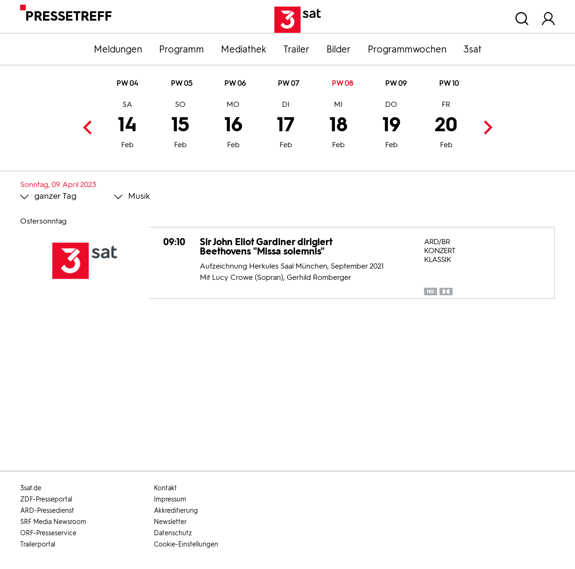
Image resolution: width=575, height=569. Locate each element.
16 (233, 125)
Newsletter (170, 522)
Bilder (338, 49)
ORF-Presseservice (48, 533)
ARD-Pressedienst (47, 511)
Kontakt (165, 488)
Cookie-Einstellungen (186, 544)
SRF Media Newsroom (53, 522)
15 (180, 125)
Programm (181, 49)
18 (338, 125)
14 (127, 125)
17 (286, 125)
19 (391, 125)
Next (485, 127)
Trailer (296, 49)
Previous (90, 127)
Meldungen (118, 49)
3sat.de (30, 488)
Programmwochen (407, 49)
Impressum (170, 499)
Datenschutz (173, 533)
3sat (472, 49)
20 (446, 125)
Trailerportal (37, 544)
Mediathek (243, 49)
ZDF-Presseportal (46, 499)
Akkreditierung (176, 511)
